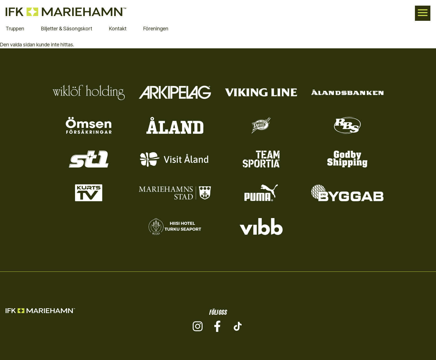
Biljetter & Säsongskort (66, 28)
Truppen (15, 28)
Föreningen (155, 28)
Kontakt (117, 28)
